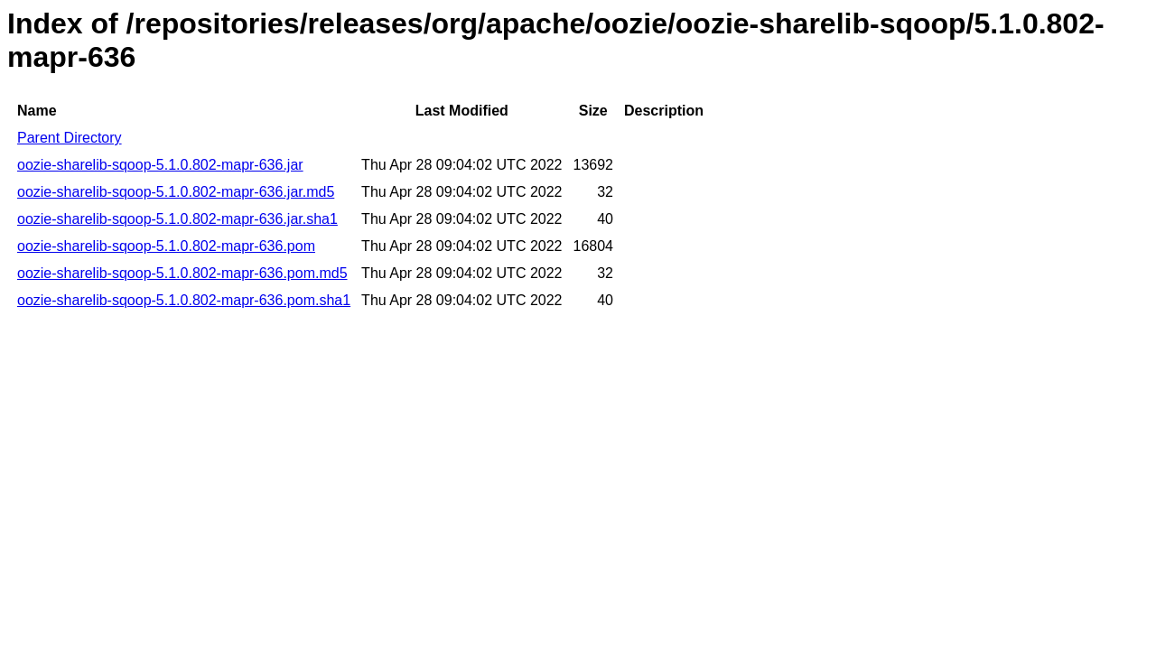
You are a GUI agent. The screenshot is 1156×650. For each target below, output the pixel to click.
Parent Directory (69, 137)
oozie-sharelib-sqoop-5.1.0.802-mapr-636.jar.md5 (175, 192)
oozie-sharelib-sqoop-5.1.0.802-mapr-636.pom (166, 246)
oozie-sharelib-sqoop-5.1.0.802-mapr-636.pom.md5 (182, 273)
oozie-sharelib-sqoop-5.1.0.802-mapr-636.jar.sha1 (177, 219)
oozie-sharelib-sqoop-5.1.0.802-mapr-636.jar (160, 164)
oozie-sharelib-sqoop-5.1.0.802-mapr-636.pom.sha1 (183, 300)
